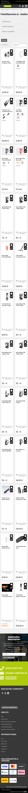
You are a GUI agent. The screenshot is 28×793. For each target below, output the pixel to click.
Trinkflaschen (6, 21)
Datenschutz (4, 719)
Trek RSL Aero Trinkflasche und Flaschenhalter (7, 110)
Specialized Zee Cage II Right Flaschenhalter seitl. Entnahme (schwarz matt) (21, 207)
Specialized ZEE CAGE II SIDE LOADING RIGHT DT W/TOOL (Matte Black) (6, 207)
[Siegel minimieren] (10, 695)
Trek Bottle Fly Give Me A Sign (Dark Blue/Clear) (6, 304)
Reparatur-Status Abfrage (8, 729)
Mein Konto (4, 741)
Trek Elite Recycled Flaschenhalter (20, 110)
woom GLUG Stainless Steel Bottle (6, 62)
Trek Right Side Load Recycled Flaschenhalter (20, 62)
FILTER (4, 40)
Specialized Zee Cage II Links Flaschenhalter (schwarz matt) (7, 353)
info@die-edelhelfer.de (16, 673)
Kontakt (3, 751)
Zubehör (7, 9)
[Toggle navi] (1, 6)
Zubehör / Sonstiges (8, 31)
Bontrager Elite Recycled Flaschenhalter (20, 159)
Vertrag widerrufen (9, 707)
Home (2, 9)
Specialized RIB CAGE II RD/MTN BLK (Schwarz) (6, 450)
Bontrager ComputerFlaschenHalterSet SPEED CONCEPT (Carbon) (7, 595)
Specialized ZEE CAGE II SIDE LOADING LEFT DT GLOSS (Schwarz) (21, 353)
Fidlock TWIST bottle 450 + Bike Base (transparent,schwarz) (21, 498)
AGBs (2, 716)
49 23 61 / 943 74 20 (13, 668)
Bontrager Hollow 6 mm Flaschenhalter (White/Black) (6, 547)
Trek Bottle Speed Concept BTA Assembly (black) (20, 595)
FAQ (2, 738)
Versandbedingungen (6, 727)
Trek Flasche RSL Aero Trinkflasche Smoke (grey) (21, 547)
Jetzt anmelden (8, 657)
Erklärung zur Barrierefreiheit (8, 721)
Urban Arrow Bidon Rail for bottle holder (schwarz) (6, 498)
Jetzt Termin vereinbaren (21, 1)
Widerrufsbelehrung (6, 724)
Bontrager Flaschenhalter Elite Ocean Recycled (6, 159)
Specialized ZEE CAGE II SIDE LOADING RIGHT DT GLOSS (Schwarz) (20, 304)
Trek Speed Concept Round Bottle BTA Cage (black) (21, 256)
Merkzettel (4, 744)
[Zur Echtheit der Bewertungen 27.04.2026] (6, 703)
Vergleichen (4, 746)
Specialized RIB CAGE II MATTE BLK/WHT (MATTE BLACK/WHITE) (6, 401)
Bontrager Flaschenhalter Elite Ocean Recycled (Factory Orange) (6, 256)
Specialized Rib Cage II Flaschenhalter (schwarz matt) (21, 401)
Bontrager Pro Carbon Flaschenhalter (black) (20, 450)
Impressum (4, 749)
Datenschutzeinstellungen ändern (17, 787)
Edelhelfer (8, 790)
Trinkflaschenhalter (8, 26)
